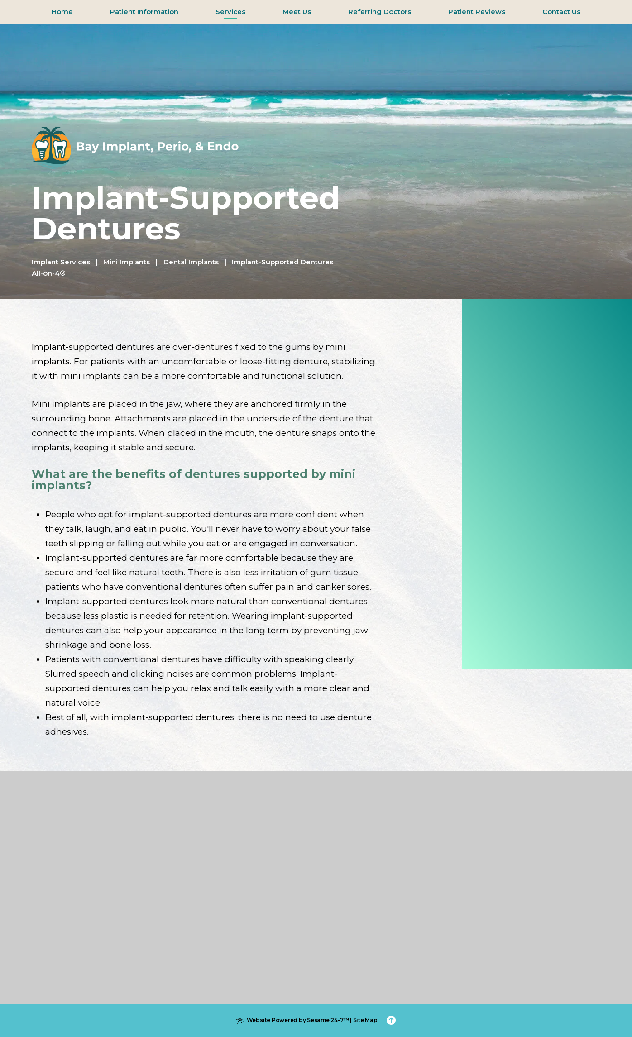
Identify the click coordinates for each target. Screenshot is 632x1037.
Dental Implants (191, 262)
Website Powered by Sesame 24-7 (292, 1020)
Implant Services (61, 262)
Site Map (365, 1020)
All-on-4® (49, 273)
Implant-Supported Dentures (282, 262)
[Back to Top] (391, 1020)
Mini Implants (126, 262)
